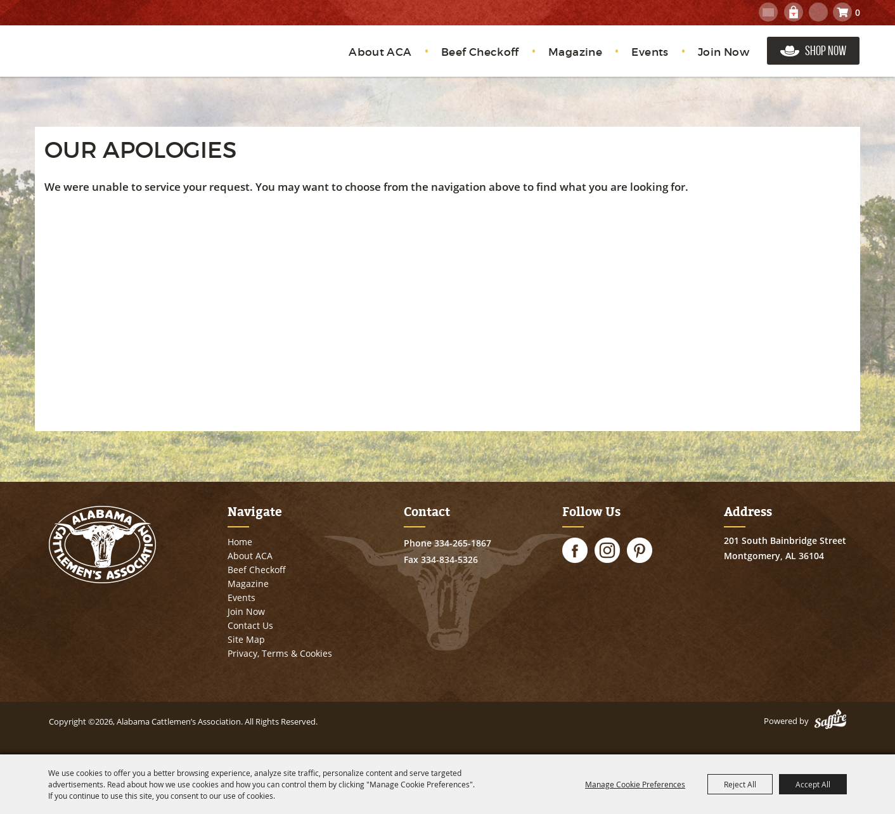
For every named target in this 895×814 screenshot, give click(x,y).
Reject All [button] (740, 784)
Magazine (575, 52)
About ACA (380, 52)
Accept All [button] (812, 784)
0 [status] (857, 12)
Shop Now (825, 50)
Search (818, 12)
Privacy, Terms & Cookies (280, 653)
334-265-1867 (462, 543)
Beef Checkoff (480, 52)
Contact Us (250, 625)
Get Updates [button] (768, 12)
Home (240, 542)
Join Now (723, 52)
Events (649, 52)
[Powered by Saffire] (830, 721)
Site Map (246, 639)
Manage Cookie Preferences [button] (635, 784)
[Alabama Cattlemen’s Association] (107, 58)
